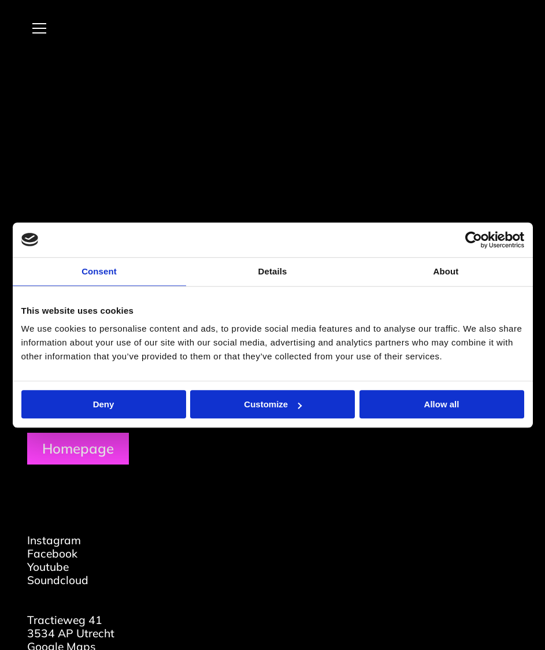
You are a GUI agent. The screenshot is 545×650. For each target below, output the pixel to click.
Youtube (48, 567)
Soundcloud (57, 580)
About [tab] (446, 271)
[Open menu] (34, 28)
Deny (103, 404)
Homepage (78, 448)
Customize (273, 404)
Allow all (441, 404)
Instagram (54, 540)
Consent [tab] (99, 271)
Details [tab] (272, 271)
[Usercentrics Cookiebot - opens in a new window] (473, 239)
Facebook (52, 553)
